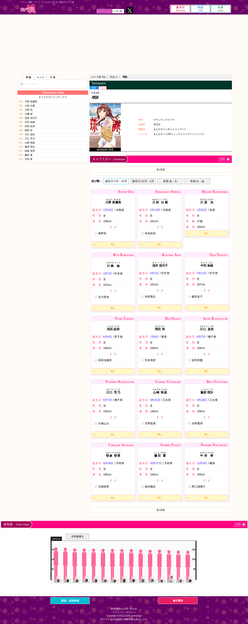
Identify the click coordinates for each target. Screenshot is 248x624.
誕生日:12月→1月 (143, 181)
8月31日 (155, 399)
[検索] (21, 84)
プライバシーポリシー (124, 612)
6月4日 (107, 336)
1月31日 (108, 209)
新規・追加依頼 (70, 600)
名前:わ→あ (197, 181)
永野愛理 (197, 423)
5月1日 (154, 273)
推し (113, 244)
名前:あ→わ (170, 181)
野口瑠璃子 (198, 486)
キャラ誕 (28, 9)
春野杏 (102, 233)
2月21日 (202, 209)
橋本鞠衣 (150, 486)
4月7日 (107, 273)
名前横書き (77, 536)
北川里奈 (103, 296)
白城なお (103, 423)
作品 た (114, 77)
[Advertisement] (124, 43)
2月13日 (155, 209)
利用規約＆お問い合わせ (124, 608)
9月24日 (108, 463)
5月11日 (202, 273)
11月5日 (202, 463)
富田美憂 (197, 360)
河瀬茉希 (103, 486)
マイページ (105, 11)
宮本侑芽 (150, 360)
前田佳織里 (105, 360)
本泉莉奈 (150, 233)
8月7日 (201, 336)
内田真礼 (150, 296)
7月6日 (154, 336)
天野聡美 (150, 423)
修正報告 (178, 600)
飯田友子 (197, 296)
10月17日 (155, 463)
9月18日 (202, 399)
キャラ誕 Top (98, 77)
